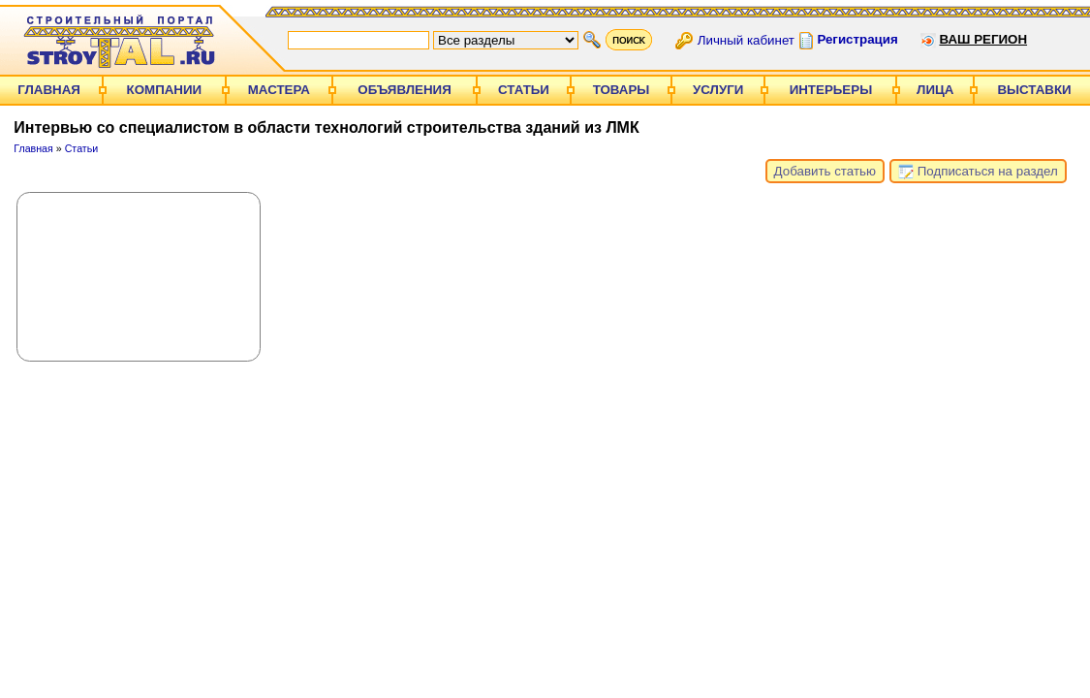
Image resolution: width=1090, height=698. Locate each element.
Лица (935, 89)
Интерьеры (831, 89)
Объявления (404, 89)
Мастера (279, 89)
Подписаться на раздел (978, 171)
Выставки (1034, 89)
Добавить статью (825, 171)
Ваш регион (983, 39)
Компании (164, 89)
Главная (48, 89)
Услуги (718, 89)
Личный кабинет (746, 39)
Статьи (523, 89)
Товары (621, 89)
